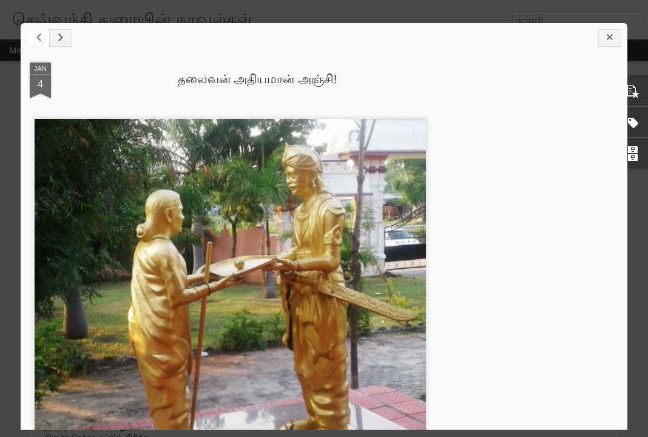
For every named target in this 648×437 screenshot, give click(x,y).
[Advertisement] (551, 254)
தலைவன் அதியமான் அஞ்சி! (257, 79)
